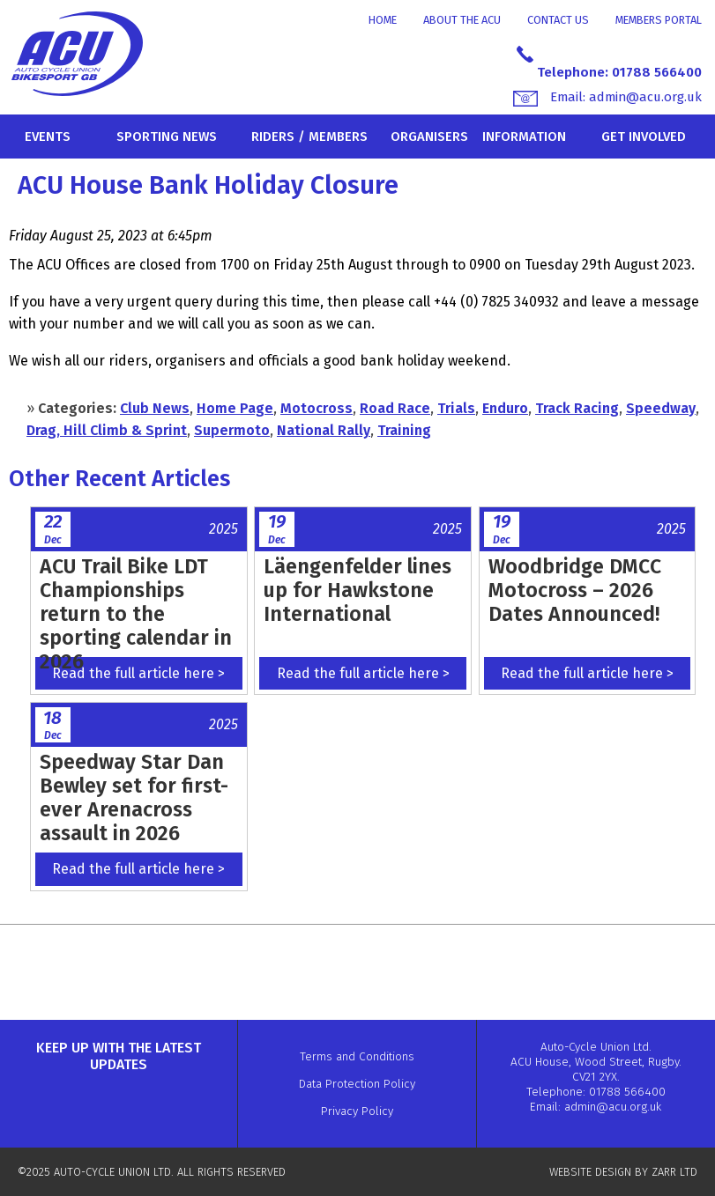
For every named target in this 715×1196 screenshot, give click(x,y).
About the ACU (462, 19)
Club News (155, 408)
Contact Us (558, 19)
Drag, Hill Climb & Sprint (106, 430)
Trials (456, 408)
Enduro (505, 408)
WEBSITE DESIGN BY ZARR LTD (623, 1171)
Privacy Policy (357, 1111)
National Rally (323, 430)
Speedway (661, 408)
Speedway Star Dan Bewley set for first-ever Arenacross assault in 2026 (134, 797)
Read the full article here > (138, 673)
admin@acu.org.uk (645, 97)
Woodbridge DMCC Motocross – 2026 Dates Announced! (574, 590)
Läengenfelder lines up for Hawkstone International (357, 590)
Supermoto (232, 430)
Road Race (395, 408)
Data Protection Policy (357, 1083)
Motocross (316, 408)
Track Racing (577, 408)
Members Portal (658, 19)
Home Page (235, 408)
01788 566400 (657, 72)
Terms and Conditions (357, 1056)
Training (404, 430)
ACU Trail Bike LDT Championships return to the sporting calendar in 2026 (136, 614)
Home (383, 19)
